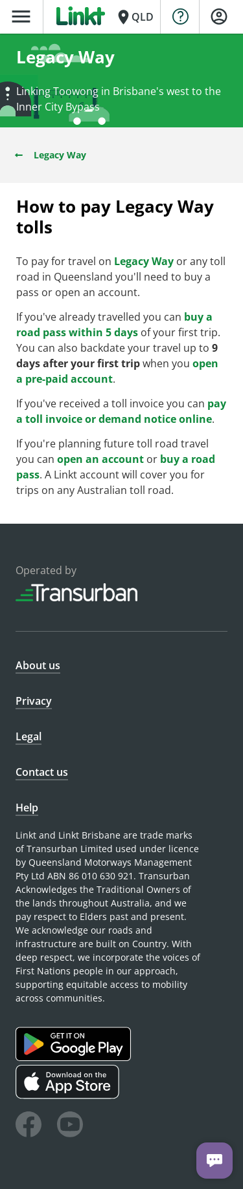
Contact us (42, 772)
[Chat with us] (214, 1160)
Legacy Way (49, 155)
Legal (28, 736)
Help (27, 807)
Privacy (34, 701)
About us (38, 665)
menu (21, 16)
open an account (100, 459)
